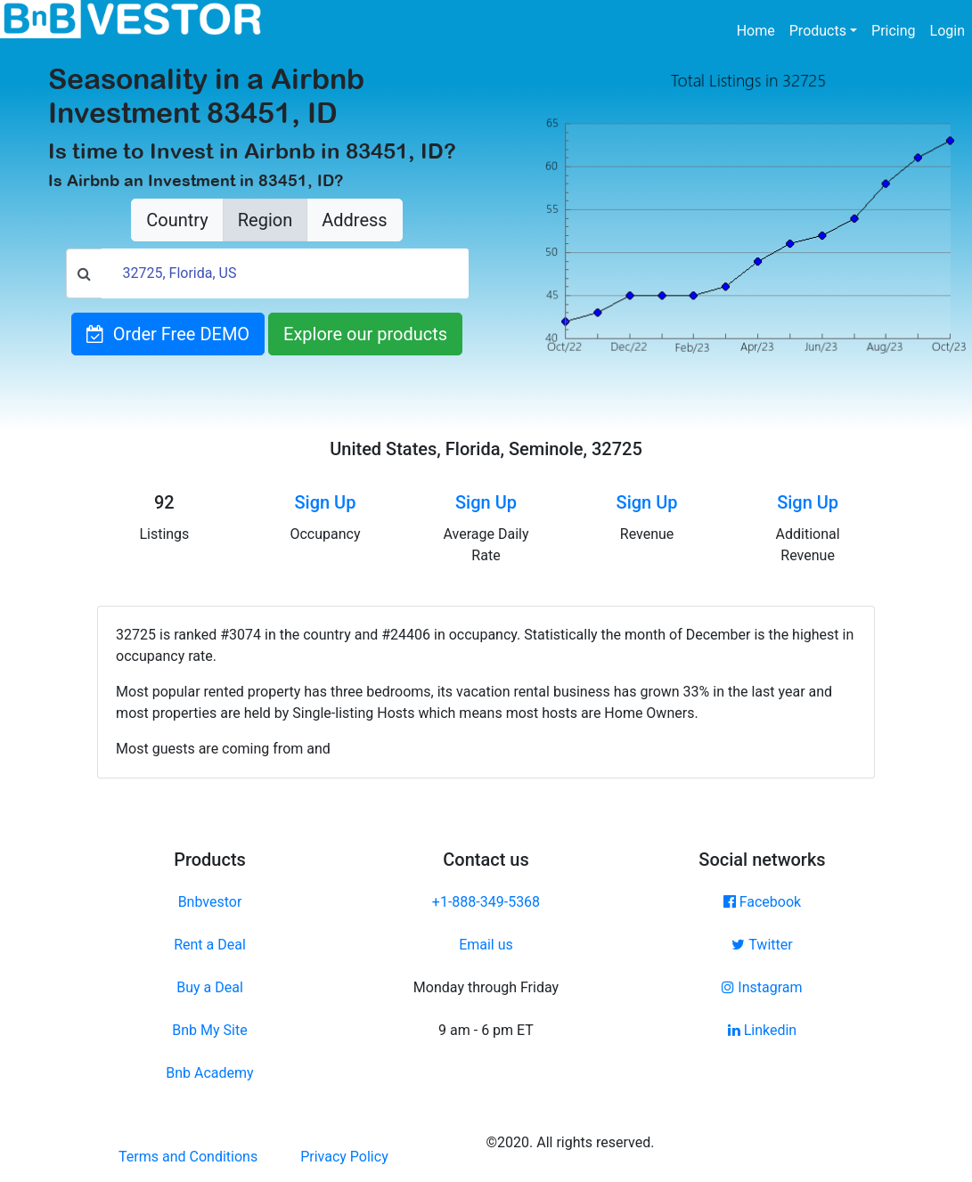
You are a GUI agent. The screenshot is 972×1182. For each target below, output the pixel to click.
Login (947, 30)
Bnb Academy (209, 1072)
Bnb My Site (209, 1030)
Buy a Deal (209, 987)
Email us (486, 944)
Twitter (761, 944)
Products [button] (817, 30)
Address (354, 220)
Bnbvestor (210, 901)
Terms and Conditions (187, 1156)
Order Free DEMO (167, 334)
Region (265, 220)
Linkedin (762, 1030)
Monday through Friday (486, 987)
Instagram (762, 987)
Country (177, 220)
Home (759, 29)
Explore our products (365, 334)
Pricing (893, 30)
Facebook (762, 901)
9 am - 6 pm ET (486, 1030)
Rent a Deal (210, 944)
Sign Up (324, 502)
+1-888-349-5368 (486, 901)
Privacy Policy (344, 1156)
